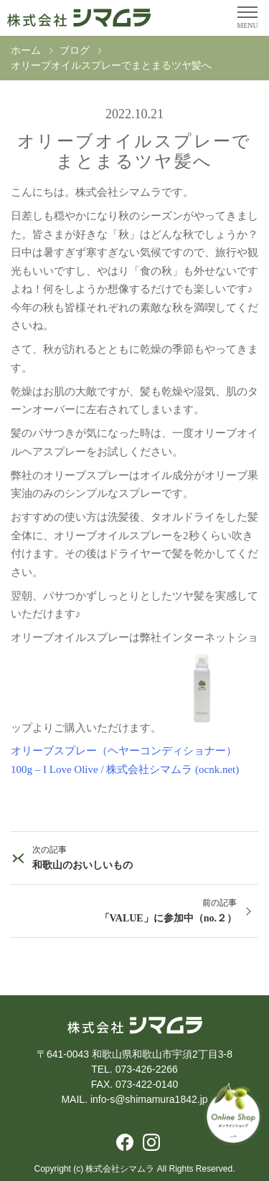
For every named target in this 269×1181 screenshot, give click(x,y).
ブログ (75, 50)
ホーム (26, 50)
